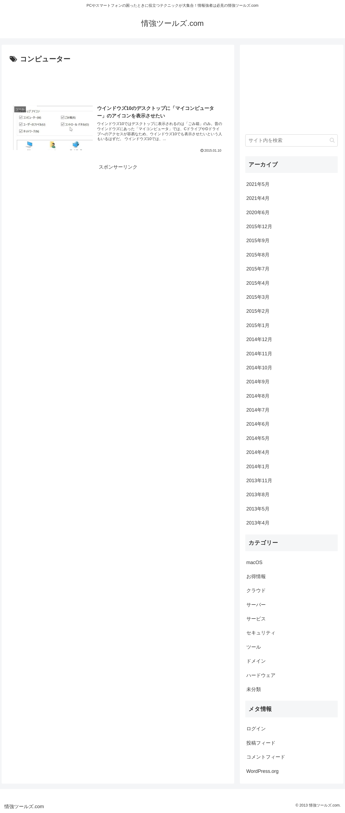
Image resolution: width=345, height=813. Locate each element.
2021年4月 (258, 198)
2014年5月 (258, 438)
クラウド (256, 590)
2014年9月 (258, 381)
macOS (254, 562)
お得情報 (256, 576)
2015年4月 (258, 283)
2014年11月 (259, 353)
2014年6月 (258, 424)
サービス (256, 618)
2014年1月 (258, 466)
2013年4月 (258, 523)
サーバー (256, 604)
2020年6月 (258, 212)
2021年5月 (258, 184)
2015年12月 (259, 226)
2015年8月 (258, 255)
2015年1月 (258, 325)
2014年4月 (258, 452)
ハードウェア (260, 675)
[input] (291, 140)
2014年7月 (258, 410)
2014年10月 (259, 367)
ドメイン (256, 661)
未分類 (253, 689)
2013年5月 (258, 509)
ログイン (256, 728)
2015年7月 (258, 269)
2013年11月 (259, 480)
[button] (332, 140)
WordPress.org (262, 771)
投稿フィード (260, 743)
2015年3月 (258, 297)
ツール (253, 647)
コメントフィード (265, 757)
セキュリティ (260, 632)
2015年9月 (258, 240)
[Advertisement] (118, 80)
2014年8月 (258, 396)
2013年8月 (258, 494)
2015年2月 (258, 311)
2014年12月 (259, 339)
